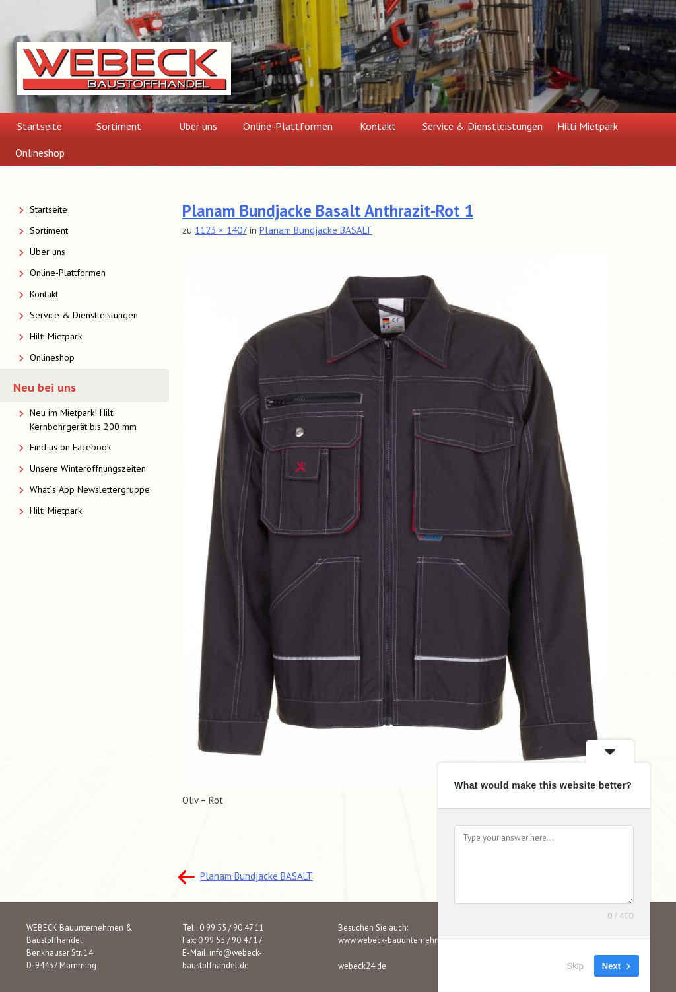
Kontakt (378, 126)
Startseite (39, 126)
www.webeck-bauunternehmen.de (400, 940)
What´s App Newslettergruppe (90, 489)
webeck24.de (362, 965)
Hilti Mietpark (587, 126)
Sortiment (118, 126)
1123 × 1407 (221, 230)
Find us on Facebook (70, 447)
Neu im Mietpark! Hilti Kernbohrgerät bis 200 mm (83, 420)
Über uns (198, 126)
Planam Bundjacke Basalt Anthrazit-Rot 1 (327, 210)
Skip (575, 965)
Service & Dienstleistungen (482, 126)
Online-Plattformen (288, 126)
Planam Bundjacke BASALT (315, 230)
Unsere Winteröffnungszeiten (88, 468)
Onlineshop (40, 152)
